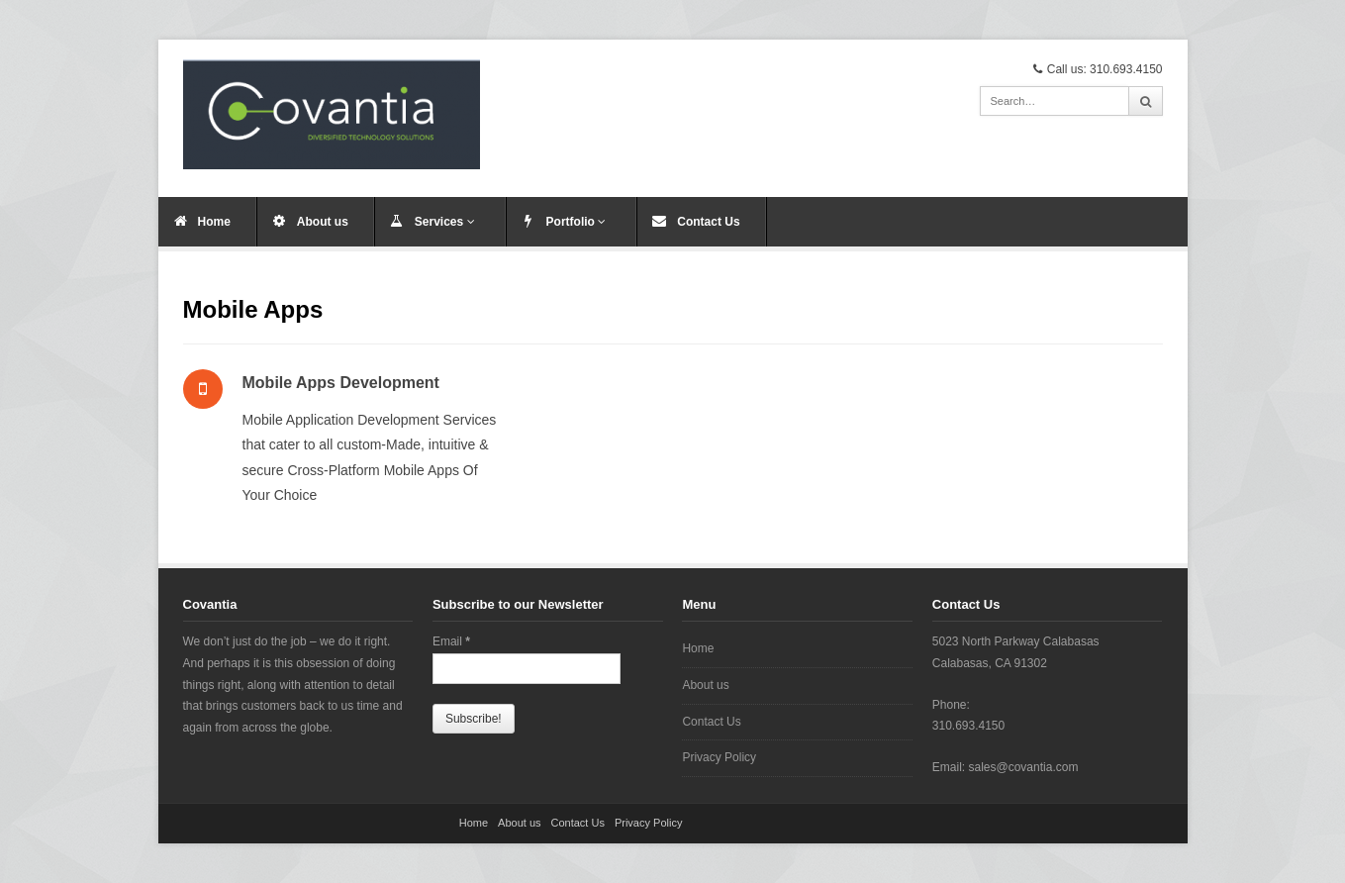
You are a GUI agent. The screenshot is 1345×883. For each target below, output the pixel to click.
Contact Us (708, 222)
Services (445, 222)
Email (451, 641)
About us (322, 222)
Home (214, 222)
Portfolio (576, 222)
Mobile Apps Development (340, 382)
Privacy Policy (719, 757)
